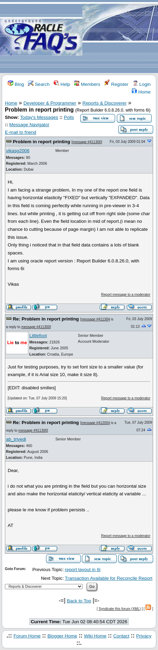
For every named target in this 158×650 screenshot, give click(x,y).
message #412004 (95, 423)
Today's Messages (39, 117)
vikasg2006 (17, 150)
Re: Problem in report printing (46, 319)
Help (62, 84)
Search (39, 84)
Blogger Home (62, 636)
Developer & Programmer (49, 103)
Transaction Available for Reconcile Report (108, 578)
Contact (121, 636)
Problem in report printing (41, 141)
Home (141, 92)
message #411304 (95, 319)
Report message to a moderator (125, 294)
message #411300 (87, 142)
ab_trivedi (16, 439)
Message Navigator (29, 124)
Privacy (143, 636)
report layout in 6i (82, 569)
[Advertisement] (120, 37)
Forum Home (27, 636)
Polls (69, 117)
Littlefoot (38, 335)
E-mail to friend (20, 132)
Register (116, 84)
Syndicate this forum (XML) (120, 609)
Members (87, 84)
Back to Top (79, 600)
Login (142, 84)
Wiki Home (95, 636)
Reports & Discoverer (104, 103)
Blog (16, 84)
